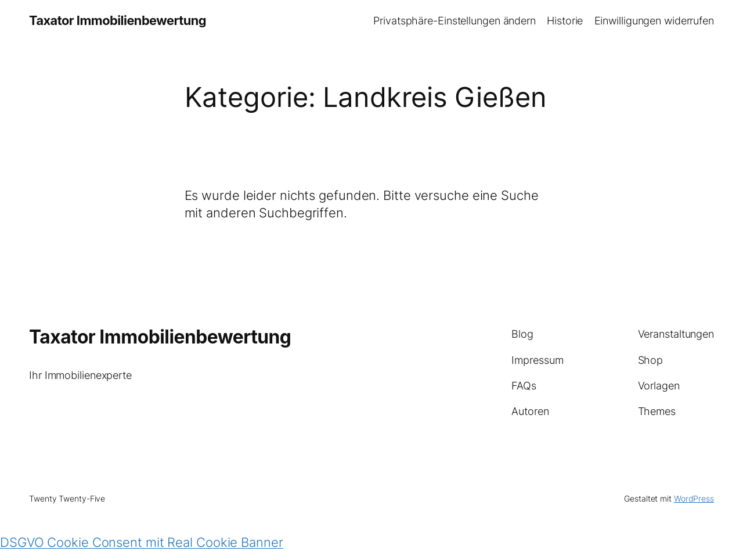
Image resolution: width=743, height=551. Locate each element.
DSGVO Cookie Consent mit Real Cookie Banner (141, 542)
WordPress (694, 498)
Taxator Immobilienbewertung (117, 20)
